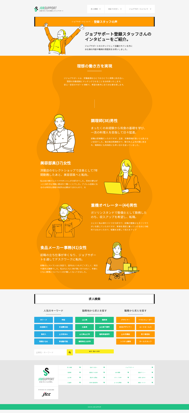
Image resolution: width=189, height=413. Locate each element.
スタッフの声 (117, 383)
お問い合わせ (141, 383)
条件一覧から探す (94, 352)
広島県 (84, 327)
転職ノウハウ (141, 390)
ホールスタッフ (145, 341)
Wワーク (43, 320)
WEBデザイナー (125, 327)
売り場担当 (145, 334)
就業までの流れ (93, 376)
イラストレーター (145, 320)
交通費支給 (63, 327)
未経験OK (43, 327)
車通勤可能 (63, 341)
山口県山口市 (84, 334)
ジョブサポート (129, 368)
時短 (63, 320)
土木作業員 (125, 334)
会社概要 (117, 376)
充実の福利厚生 (93, 390)
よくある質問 (117, 390)
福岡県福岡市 (104, 334)
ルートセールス (145, 327)
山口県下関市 (104, 327)
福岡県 (104, 320)
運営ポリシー (141, 376)
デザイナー (125, 320)
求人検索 (94, 9)
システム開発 (125, 341)
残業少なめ (43, 341)
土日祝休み (63, 334)
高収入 (43, 334)
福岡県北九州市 (84, 341)
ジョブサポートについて (138, 9)
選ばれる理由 (93, 383)
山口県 (84, 320)
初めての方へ (113, 9)
